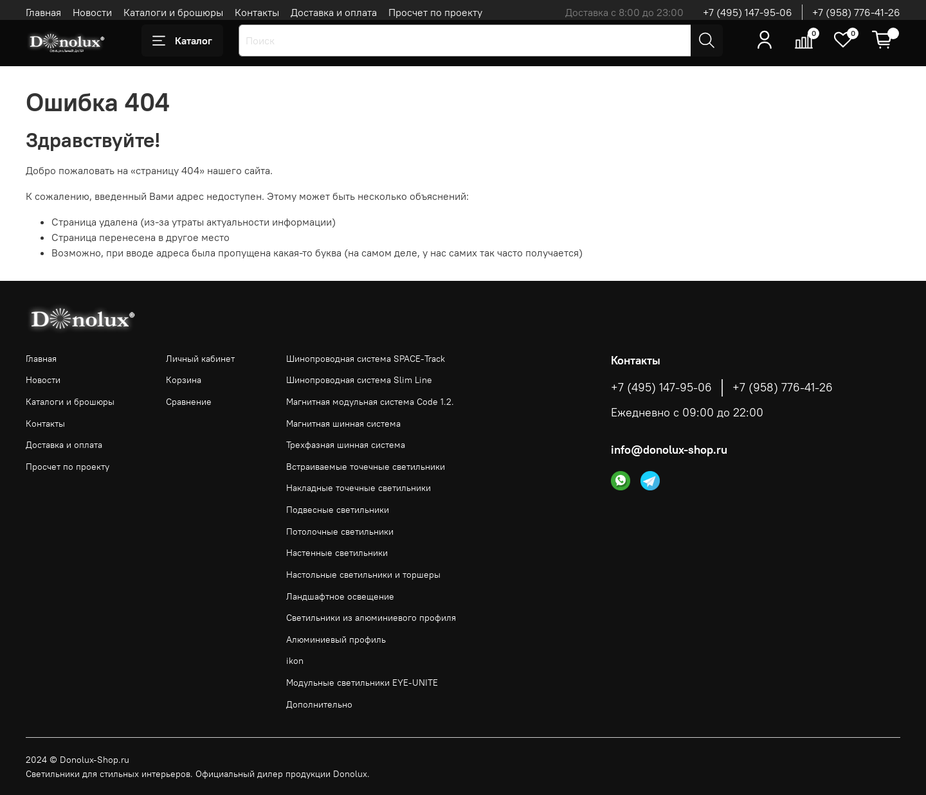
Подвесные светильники (337, 509)
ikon (295, 660)
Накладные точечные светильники (358, 488)
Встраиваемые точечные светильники (365, 466)
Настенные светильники (337, 552)
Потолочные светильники (340, 531)
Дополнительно (319, 704)
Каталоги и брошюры (173, 12)
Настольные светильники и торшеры (363, 574)
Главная (43, 12)
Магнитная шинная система (343, 423)
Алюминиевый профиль (336, 639)
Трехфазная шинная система (345, 445)
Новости (92, 12)
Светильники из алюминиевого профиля (371, 617)
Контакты (257, 12)
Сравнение (189, 401)
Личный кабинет (200, 358)
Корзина (183, 380)
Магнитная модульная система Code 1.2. (370, 401)
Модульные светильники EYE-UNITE (362, 682)
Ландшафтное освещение (340, 596)
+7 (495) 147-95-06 (747, 12)
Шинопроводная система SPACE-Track (365, 358)
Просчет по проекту (435, 12)
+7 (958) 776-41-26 (856, 12)
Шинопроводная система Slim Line (359, 380)
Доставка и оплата (334, 12)
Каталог (182, 40)
